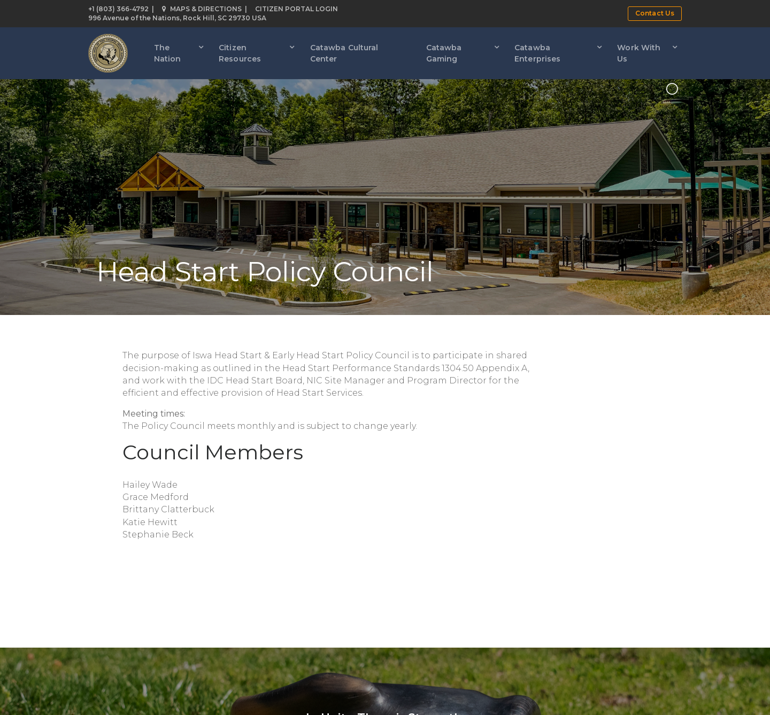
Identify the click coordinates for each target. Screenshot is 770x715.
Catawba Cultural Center (344, 53)
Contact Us (654, 13)
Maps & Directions (202, 9)
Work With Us (638, 53)
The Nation (167, 53)
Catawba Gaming (444, 53)
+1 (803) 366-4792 (118, 9)
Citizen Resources (240, 53)
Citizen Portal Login (296, 9)
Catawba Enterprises (537, 53)
